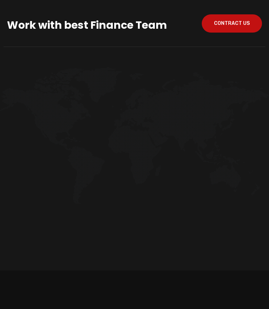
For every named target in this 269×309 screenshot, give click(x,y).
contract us (232, 23)
